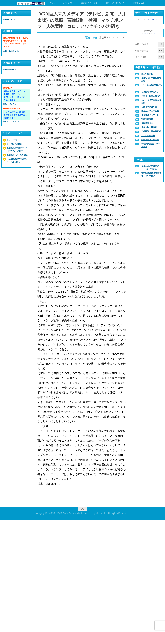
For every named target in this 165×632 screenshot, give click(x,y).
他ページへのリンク (115, 3)
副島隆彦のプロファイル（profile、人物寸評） (17, 149)
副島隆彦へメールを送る (17, 155)
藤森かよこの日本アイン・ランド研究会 (151, 167)
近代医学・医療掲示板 (151, 131)
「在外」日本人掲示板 (151, 96)
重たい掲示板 (147, 74)
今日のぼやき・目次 (88, 3)
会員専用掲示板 (10, 69)
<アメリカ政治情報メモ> (151, 86)
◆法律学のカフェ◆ (150, 115)
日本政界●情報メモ (149, 92)
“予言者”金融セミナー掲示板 (150, 145)
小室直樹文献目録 (149, 127)
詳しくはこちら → (11, 104)
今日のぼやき (67, 3)
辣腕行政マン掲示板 (150, 140)
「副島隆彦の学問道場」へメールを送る (17, 160)
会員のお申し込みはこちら (14, 51)
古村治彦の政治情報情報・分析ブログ (151, 174)
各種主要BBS (138, 3)
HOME (52, 3)
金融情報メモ (147, 123)
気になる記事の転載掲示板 (151, 79)
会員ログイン (9, 19)
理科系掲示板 (147, 119)
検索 (160, 44)
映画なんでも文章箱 (150, 111)
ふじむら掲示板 (148, 135)
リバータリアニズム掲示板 (151, 101)
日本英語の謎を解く (150, 107)
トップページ (12, 140)
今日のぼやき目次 (14, 144)
